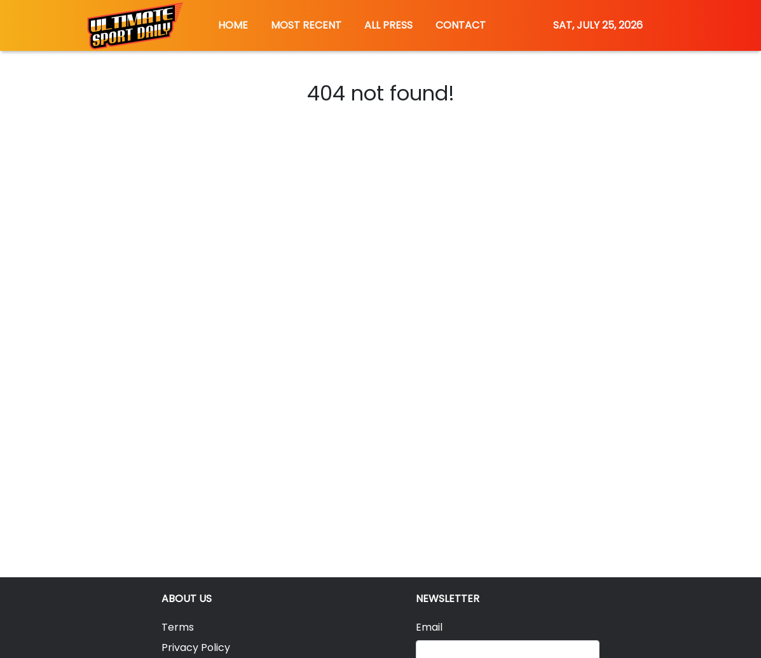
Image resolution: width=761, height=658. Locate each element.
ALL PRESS (388, 25)
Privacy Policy (195, 647)
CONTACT (460, 25)
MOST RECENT (306, 25)
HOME (233, 25)
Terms (177, 627)
